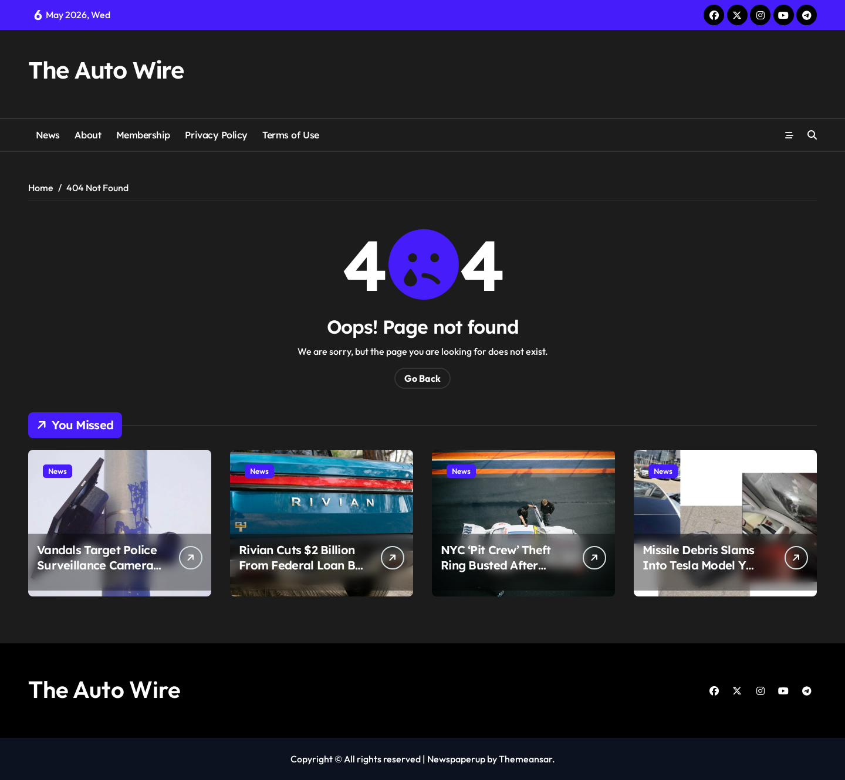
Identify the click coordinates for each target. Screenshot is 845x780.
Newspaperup (456, 759)
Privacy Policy (216, 135)
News (48, 135)
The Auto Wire (105, 69)
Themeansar (525, 759)
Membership (143, 135)
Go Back (422, 378)
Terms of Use (290, 135)
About (88, 135)
